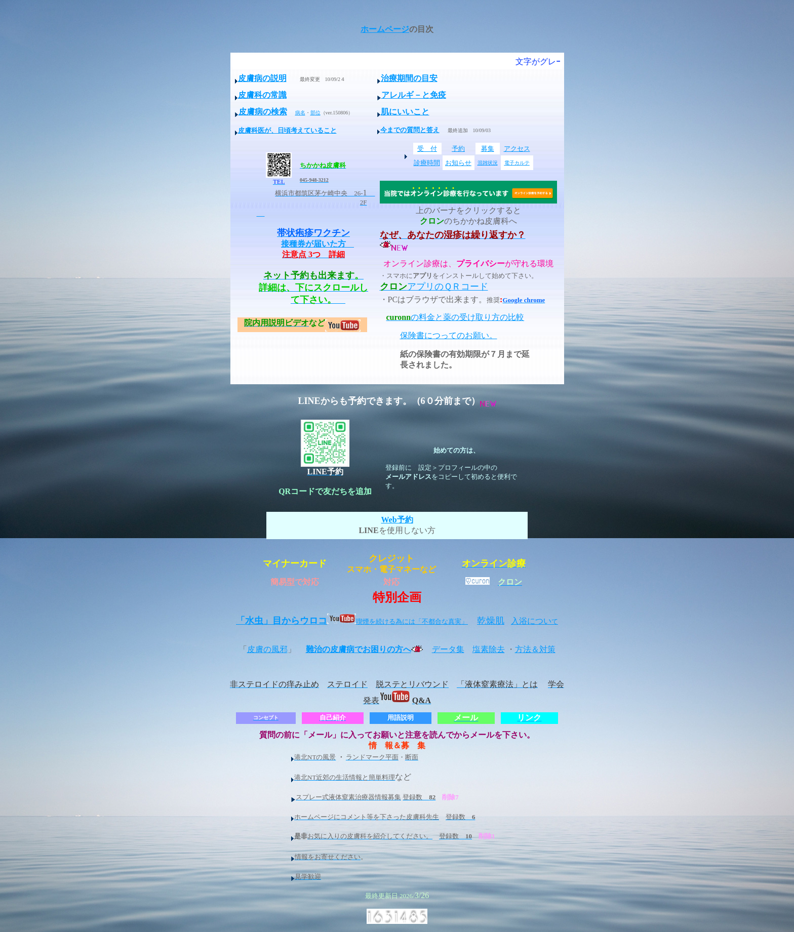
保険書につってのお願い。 (448, 335)
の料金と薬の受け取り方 (443, 317)
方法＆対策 (535, 649)
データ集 (448, 649)
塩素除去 (488, 649)
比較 (516, 317)
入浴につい (534, 621)
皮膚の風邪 (267, 649)
